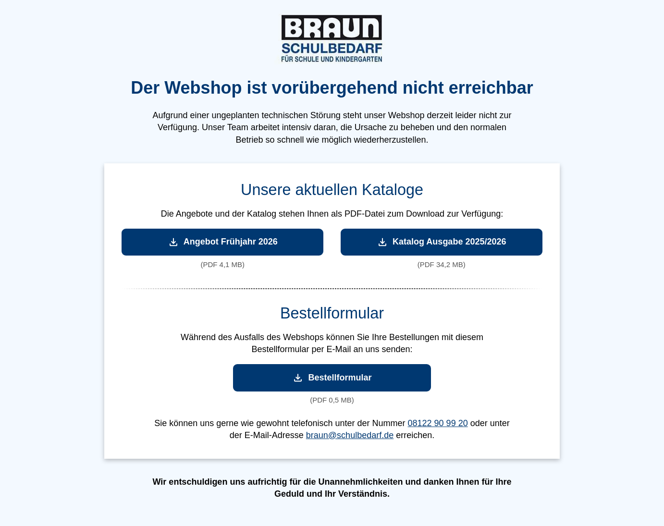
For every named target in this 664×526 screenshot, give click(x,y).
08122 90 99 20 (438, 423)
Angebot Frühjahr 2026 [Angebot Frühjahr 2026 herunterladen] (223, 242)
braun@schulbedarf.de (349, 435)
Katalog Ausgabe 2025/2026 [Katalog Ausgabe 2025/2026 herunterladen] (441, 242)
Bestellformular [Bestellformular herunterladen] (331, 378)
